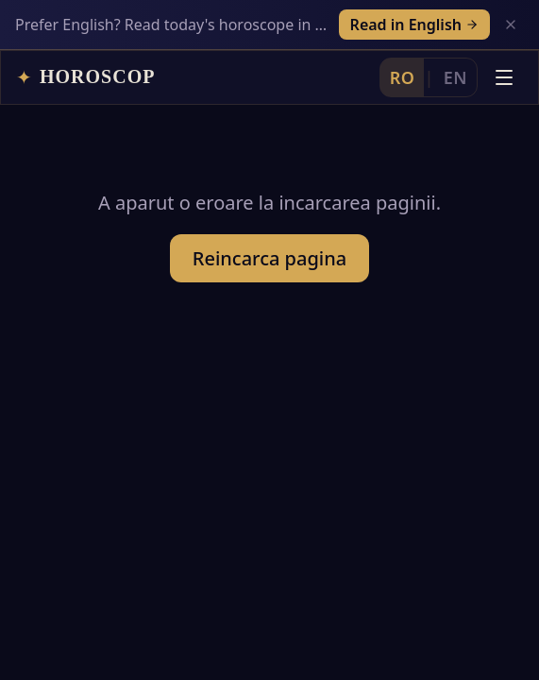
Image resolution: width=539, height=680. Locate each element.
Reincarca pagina (269, 220)
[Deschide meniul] (504, 27)
